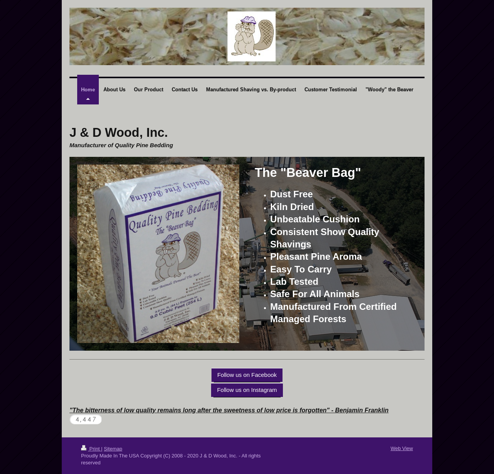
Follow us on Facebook (247, 374)
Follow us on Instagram (247, 390)
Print (91, 449)
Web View (402, 448)
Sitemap (113, 449)
